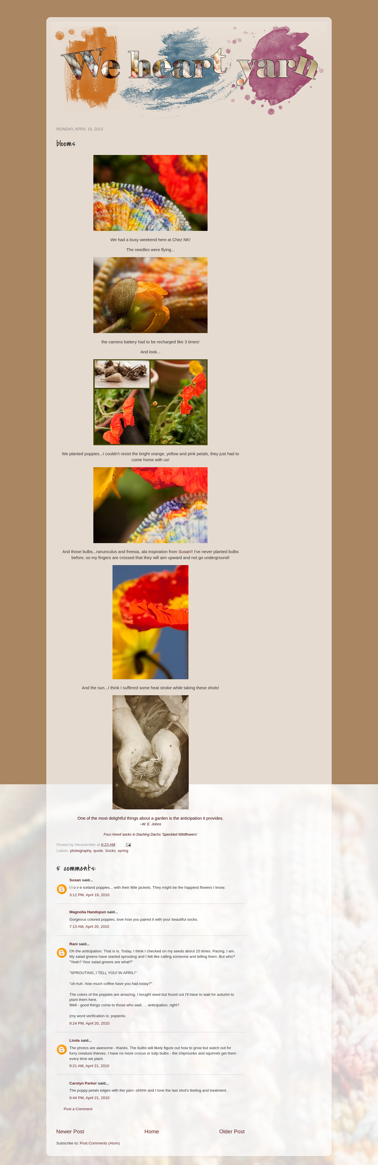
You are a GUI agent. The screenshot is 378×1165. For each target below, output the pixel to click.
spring (123, 850)
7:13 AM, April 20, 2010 (89, 926)
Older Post (232, 1131)
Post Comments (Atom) (100, 1143)
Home (151, 1131)
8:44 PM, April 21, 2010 (89, 1098)
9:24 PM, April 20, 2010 (89, 1023)
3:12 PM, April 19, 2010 (89, 895)
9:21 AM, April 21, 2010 (89, 1066)
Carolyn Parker (83, 1083)
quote (98, 850)
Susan (184, 551)
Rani (73, 944)
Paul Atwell (112, 835)
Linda (74, 1040)
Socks (110, 850)
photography (80, 850)
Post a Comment (78, 1109)
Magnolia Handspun (87, 912)
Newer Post (70, 1131)
